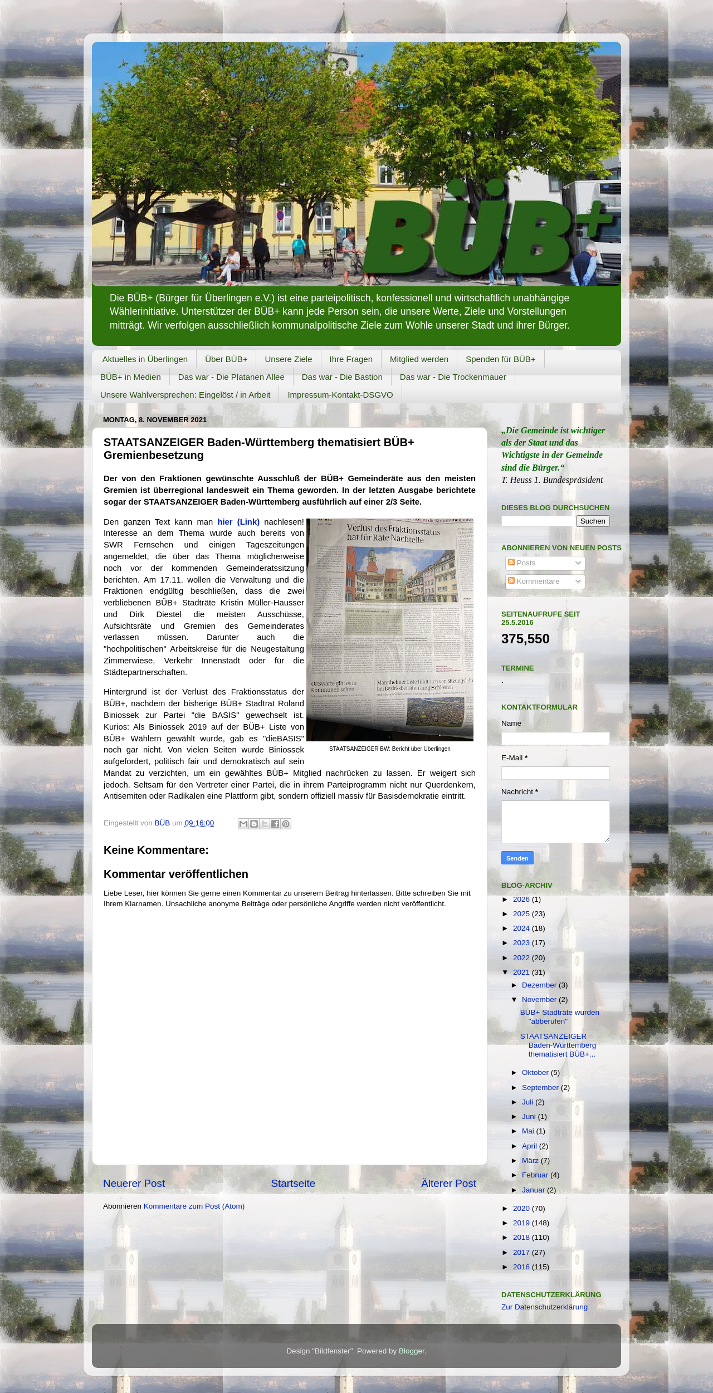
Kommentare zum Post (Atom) (194, 1206)
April (530, 1146)
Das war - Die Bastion (342, 377)
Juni (530, 1116)
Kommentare (534, 581)
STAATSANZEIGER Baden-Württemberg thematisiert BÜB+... (558, 1045)
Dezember (540, 985)
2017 (522, 1252)
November (540, 999)
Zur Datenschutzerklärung (544, 1307)
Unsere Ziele (288, 359)
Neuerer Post (134, 1183)
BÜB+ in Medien (130, 377)
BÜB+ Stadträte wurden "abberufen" (559, 1016)
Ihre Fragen (351, 359)
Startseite (293, 1183)
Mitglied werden (419, 359)
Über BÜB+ (226, 359)
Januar (534, 1190)
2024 (522, 928)
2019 (522, 1223)
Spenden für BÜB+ (501, 359)
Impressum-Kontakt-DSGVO (340, 394)
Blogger (411, 1351)
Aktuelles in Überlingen (145, 359)
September (541, 1087)
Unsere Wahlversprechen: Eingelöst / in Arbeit (185, 394)
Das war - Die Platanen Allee (231, 377)
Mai (529, 1131)
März (531, 1160)
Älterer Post (448, 1183)
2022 (522, 958)
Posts (522, 563)
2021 (522, 972)
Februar (536, 1175)
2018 (522, 1237)
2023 (522, 943)
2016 (522, 1267)
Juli (528, 1102)
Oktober (536, 1072)
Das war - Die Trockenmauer (453, 377)
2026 (522, 899)
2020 (522, 1208)
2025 (522, 914)
